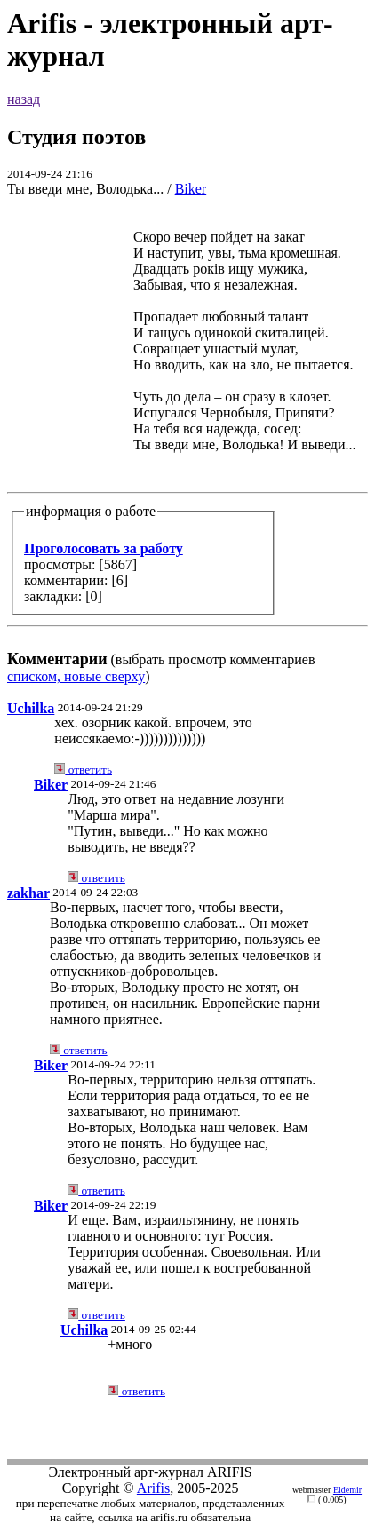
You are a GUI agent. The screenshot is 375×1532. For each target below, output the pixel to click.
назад (23, 99)
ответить (83, 769)
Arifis (153, 1488)
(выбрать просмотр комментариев (187, 440)
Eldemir (347, 1490)
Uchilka (30, 708)
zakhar (28, 893)
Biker (191, 188)
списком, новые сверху (76, 676)
